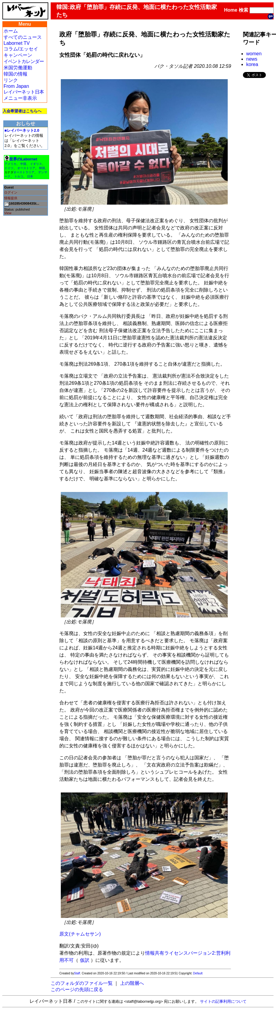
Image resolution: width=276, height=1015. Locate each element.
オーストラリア (23, 172)
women (254, 53)
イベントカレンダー (24, 61)
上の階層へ (132, 983)
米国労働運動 (18, 67)
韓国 (42, 168)
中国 (23, 163)
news (251, 59)
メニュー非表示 (20, 98)
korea (252, 64)
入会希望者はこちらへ (22, 111)
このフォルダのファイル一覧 (82, 983)
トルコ (18, 176)
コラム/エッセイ (21, 48)
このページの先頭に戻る (77, 989)
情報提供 (10, 198)
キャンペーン (18, 55)
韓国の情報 (15, 73)
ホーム (11, 30)
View (7, 213)
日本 (30, 176)
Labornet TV (17, 43)
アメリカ (10, 163)
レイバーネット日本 (24, 91)
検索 (243, 10)
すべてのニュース (23, 37)
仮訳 (84, 960)
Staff (77, 973)
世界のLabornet (23, 159)
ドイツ (8, 168)
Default (198, 973)
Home (230, 10)
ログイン (10, 192)
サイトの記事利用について (223, 1001)
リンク (11, 80)
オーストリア (26, 168)
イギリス (36, 163)
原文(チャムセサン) (80, 933)
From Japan (16, 86)
